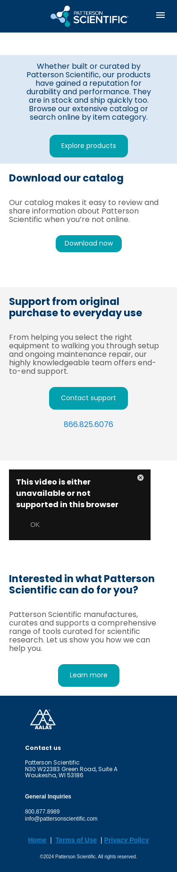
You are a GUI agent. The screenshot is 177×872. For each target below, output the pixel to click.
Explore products (88, 145)
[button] (141, 479)
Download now (89, 243)
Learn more (89, 675)
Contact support (88, 398)
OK (35, 524)
